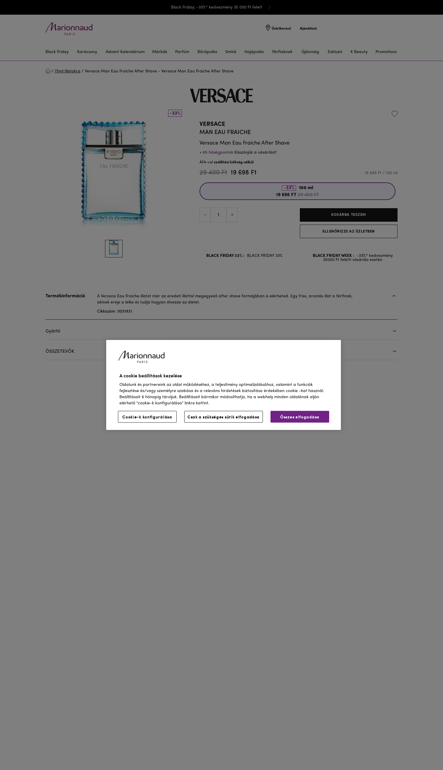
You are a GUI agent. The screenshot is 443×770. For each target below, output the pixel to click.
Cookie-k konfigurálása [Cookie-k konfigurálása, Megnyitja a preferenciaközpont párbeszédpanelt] (147, 417)
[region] (223, 385)
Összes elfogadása (299, 417)
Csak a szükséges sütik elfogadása (223, 417)
